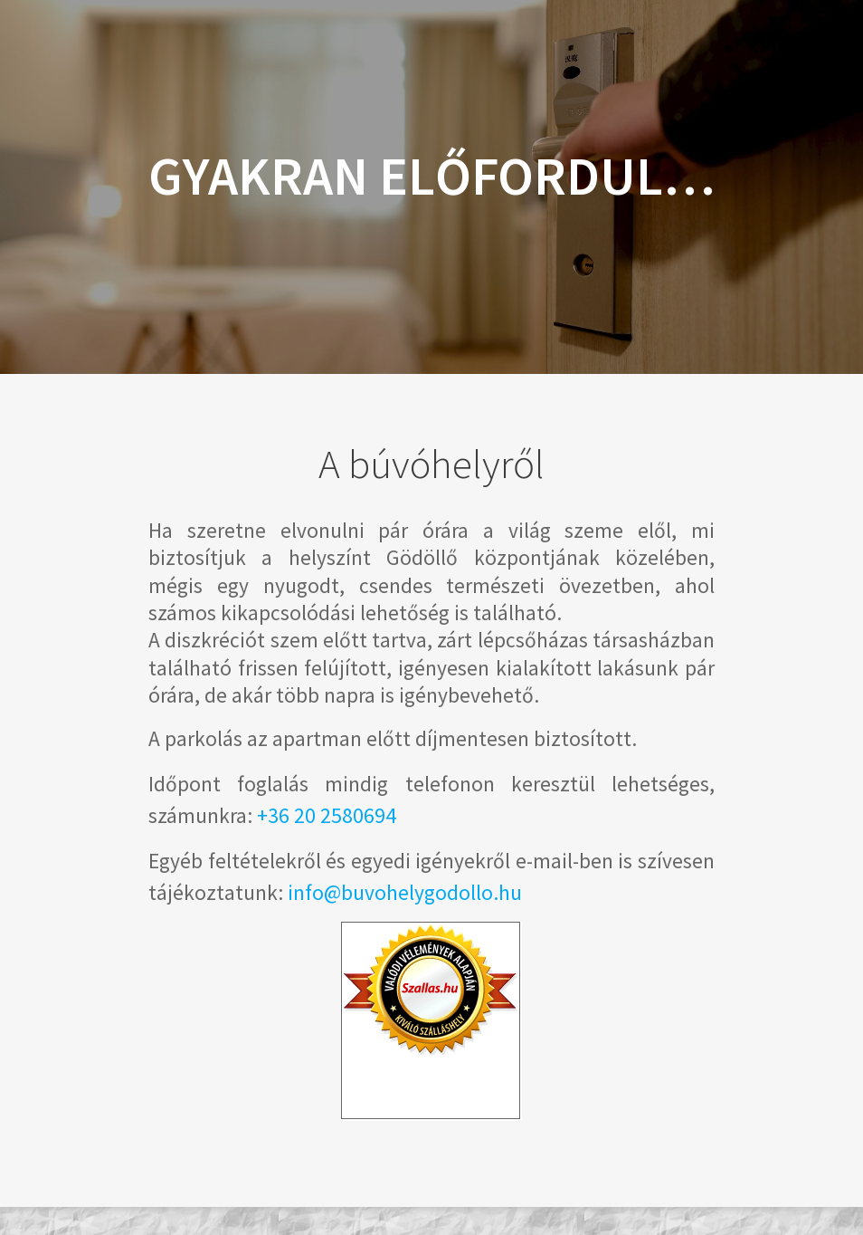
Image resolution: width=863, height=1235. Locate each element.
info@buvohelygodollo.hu (405, 892)
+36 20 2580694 (326, 815)
